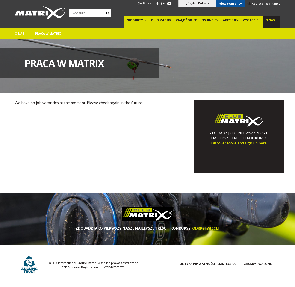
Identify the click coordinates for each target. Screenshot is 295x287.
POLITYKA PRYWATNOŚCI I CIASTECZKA (207, 264)
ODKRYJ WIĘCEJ (205, 228)
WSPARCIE (250, 20)
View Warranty (230, 3)
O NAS (270, 20)
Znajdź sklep (186, 20)
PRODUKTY (134, 20)
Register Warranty (266, 3)
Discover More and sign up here (239, 143)
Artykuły (230, 20)
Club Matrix (161, 20)
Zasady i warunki (258, 264)
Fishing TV (209, 20)
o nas (19, 33)
